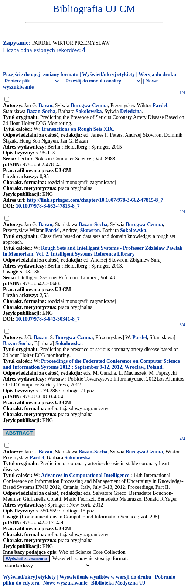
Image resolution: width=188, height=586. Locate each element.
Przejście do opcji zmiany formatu (41, 74)
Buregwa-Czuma (89, 105)
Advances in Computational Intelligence (85, 475)
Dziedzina (131, 111)
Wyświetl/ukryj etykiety (108, 74)
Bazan (45, 105)
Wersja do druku (157, 74)
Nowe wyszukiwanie (65, 583)
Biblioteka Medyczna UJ (118, 583)
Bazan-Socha (41, 111)
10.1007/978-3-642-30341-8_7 (48, 319)
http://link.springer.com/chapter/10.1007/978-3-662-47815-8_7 (95, 200)
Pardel (160, 105)
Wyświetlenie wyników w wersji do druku (105, 577)
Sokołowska (89, 111)
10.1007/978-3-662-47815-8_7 (48, 206)
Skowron (90, 230)
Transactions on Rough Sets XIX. (77, 129)
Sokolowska (68, 343)
